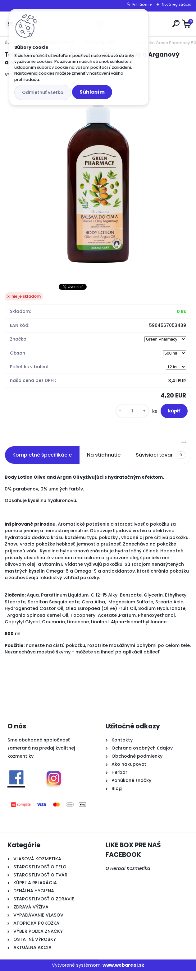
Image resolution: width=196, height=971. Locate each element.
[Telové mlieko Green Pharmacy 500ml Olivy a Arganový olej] (98, 180)
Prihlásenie (142, 4)
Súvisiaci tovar (161, 455)
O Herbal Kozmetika (128, 868)
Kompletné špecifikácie (42, 454)
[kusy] (132, 411)
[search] (176, 23)
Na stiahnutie (104, 454)
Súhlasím (92, 91)
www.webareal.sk (123, 965)
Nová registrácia (176, 4)
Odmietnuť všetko (42, 92)
